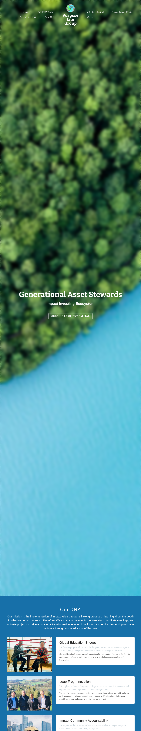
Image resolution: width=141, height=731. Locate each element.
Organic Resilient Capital (70, 316)
